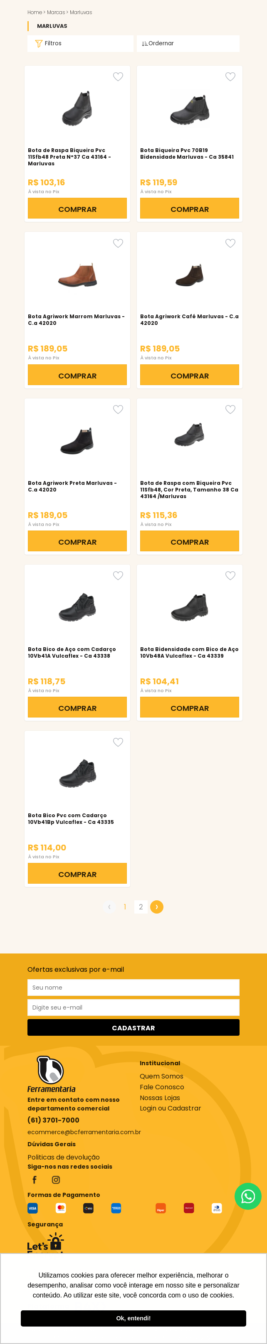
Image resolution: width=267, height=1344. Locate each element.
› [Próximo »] (156, 907)
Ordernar (158, 43)
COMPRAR (77, 209)
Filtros (47, 43)
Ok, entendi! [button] (133, 1318)
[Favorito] (118, 76)
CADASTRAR (133, 1028)
